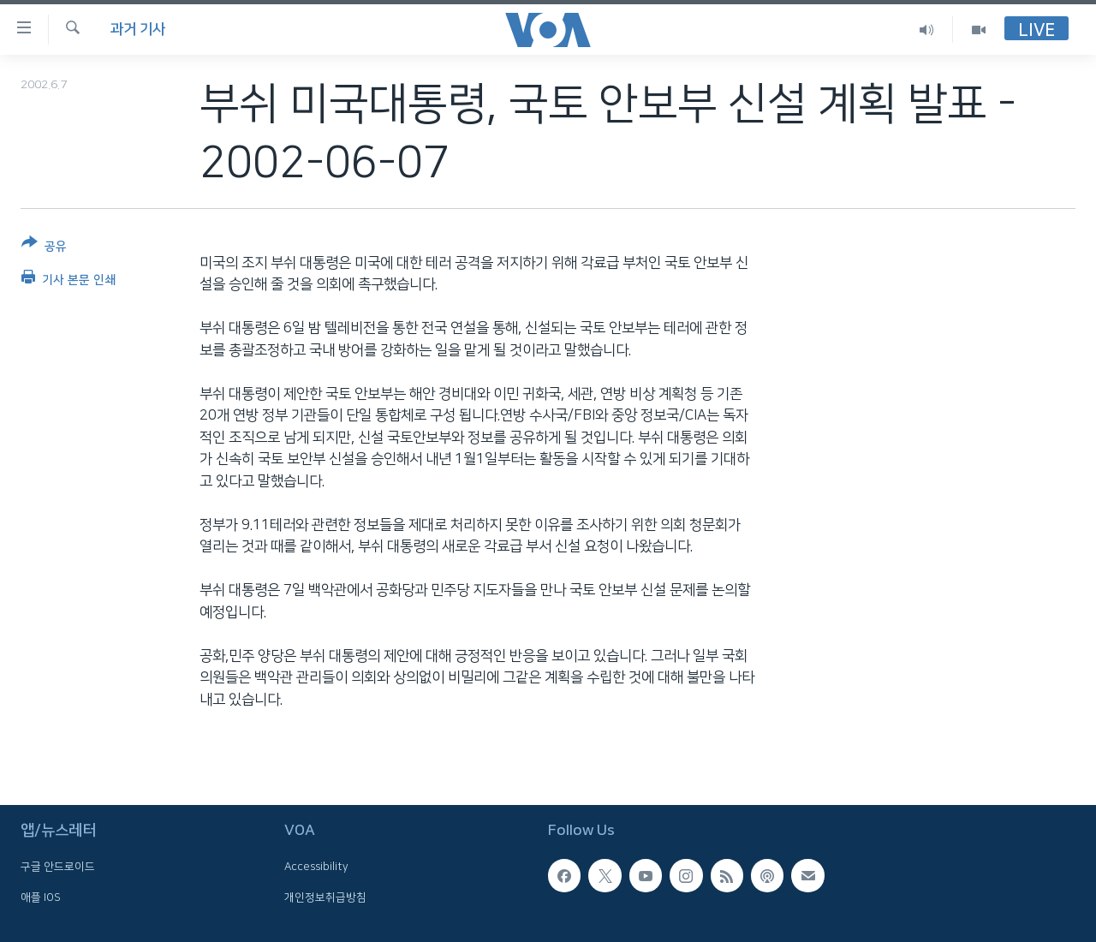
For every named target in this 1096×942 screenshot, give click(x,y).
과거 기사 (137, 29)
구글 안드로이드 (58, 867)
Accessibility (316, 867)
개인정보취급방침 (325, 897)
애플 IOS (41, 897)
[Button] (44, 247)
